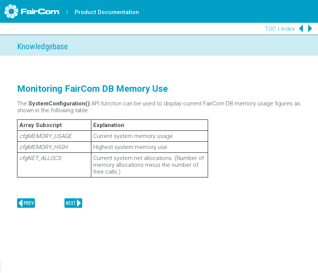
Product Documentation (107, 12)
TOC (270, 28)
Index (288, 28)
